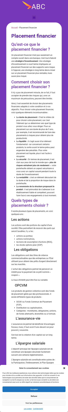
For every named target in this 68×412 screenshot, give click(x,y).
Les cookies (28, 409)
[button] (64, 368)
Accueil (14, 27)
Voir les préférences (34, 403)
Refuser (34, 396)
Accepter (34, 389)
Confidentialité (38, 409)
